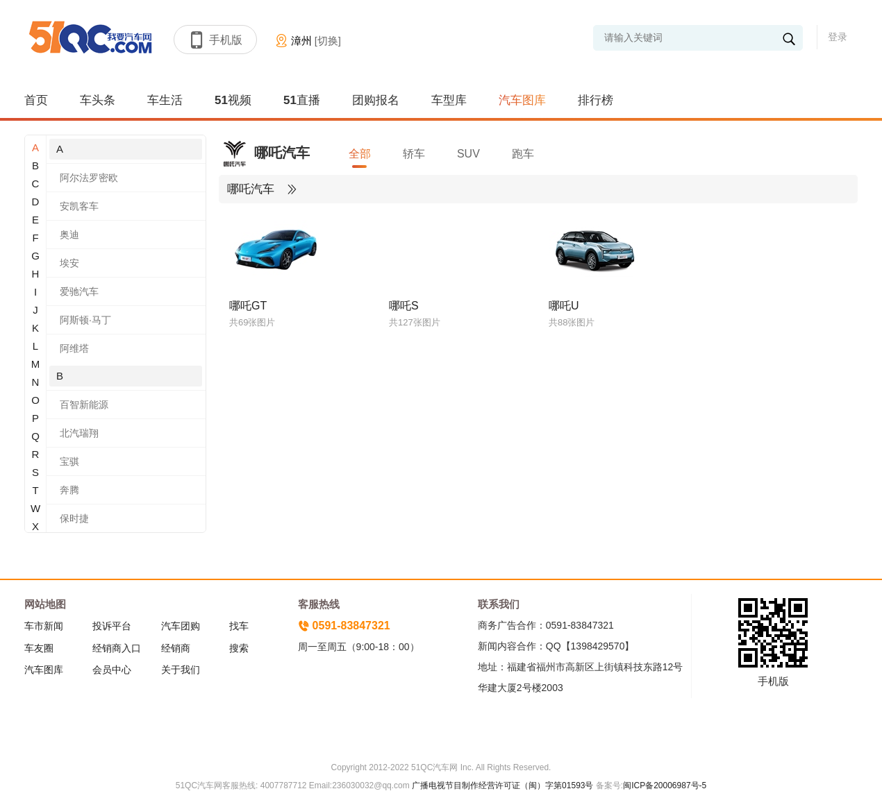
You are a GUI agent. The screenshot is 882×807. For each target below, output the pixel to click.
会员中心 (111, 669)
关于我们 (180, 669)
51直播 (301, 100)
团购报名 (375, 100)
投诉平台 (111, 625)
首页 (36, 100)
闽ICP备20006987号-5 (664, 785)
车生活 (165, 100)
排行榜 (595, 100)
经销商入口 (116, 648)
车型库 (449, 100)
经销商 (175, 648)
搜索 (239, 648)
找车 (239, 625)
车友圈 (38, 648)
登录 (837, 36)
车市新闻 (43, 625)
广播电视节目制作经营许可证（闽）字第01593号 (502, 785)
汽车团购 (180, 625)
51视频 (233, 100)
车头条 (97, 100)
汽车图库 (522, 100)
